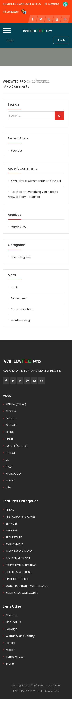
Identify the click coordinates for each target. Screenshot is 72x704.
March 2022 (18, 227)
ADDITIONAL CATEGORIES (22, 593)
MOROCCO (13, 473)
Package (11, 629)
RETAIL (10, 510)
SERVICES (11, 523)
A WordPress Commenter (28, 181)
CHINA (10, 432)
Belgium (11, 418)
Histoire (11, 643)
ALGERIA (11, 411)
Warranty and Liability (20, 636)
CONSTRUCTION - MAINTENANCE (27, 586)
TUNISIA (10, 480)
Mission (10, 650)
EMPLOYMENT (14, 544)
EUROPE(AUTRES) (17, 446)
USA (8, 487)
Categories (17, 245)
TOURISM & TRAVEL (18, 558)
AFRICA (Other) (16, 404)
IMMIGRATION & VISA (19, 551)
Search (13, 104)
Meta (12, 275)
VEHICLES (11, 530)
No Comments (16, 86)
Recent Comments (22, 168)
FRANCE (11, 453)
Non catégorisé (21, 257)
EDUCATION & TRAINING (21, 565)
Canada (11, 425)
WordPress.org (20, 320)
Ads (61, 40)
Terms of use (15, 657)
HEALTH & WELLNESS (18, 572)
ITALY (9, 467)
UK (7, 460)
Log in (14, 287)
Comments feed (22, 309)
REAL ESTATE (14, 537)
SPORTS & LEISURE (17, 579)
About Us (12, 615)
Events (10, 664)
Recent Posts (18, 138)
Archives (14, 215)
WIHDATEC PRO (14, 81)
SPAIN (9, 439)
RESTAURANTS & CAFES (20, 517)
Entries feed (19, 298)
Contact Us (13, 622)
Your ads (16, 151)
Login (10, 40)
